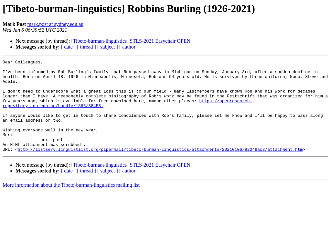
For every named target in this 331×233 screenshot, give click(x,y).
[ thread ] (86, 47)
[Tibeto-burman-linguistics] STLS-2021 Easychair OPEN (130, 41)
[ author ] (129, 47)
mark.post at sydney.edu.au (55, 24)
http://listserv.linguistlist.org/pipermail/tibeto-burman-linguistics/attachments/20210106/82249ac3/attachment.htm (160, 168)
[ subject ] (107, 47)
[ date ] (68, 47)
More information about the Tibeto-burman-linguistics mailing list (71, 203)
